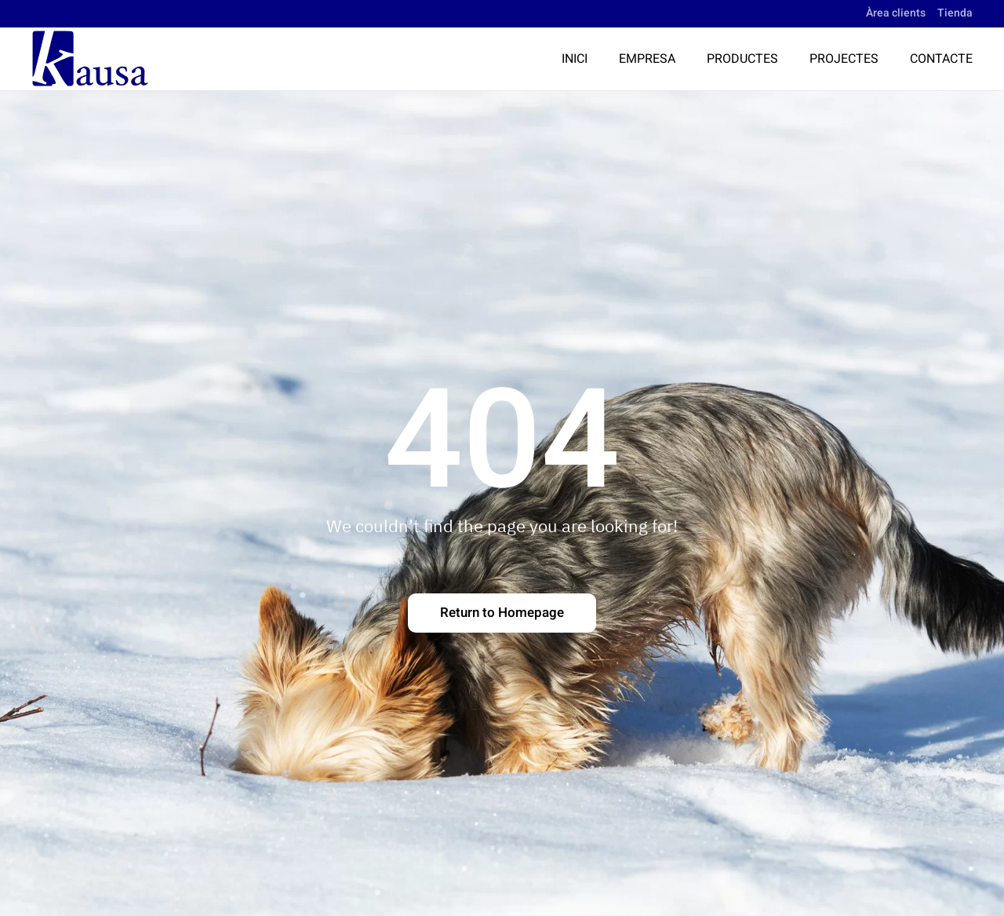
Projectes (843, 58)
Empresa (647, 58)
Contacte (941, 58)
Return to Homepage (502, 612)
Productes (742, 58)
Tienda (955, 13)
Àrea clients (896, 13)
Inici (574, 58)
